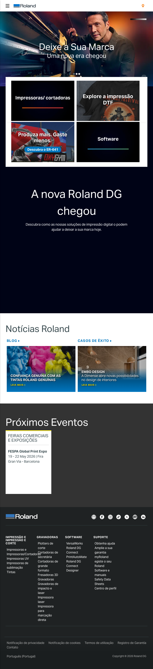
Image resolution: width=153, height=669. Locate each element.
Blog (12, 341)
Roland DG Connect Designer (73, 565)
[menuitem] (143, 5)
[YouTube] (135, 516)
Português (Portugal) (21, 656)
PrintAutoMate (76, 557)
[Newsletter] (94, 516)
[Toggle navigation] (7, 6)
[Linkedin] (143, 516)
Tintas (11, 572)
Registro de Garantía (132, 643)
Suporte (100, 537)
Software (73, 537)
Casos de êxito (93, 341)
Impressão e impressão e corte (16, 540)
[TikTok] (118, 516)
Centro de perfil (105, 588)
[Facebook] (102, 516)
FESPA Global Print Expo (27, 451)
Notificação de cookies (65, 643)
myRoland (101, 557)
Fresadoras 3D (48, 575)
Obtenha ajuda (105, 543)
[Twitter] (127, 516)
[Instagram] (110, 516)
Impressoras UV (18, 559)
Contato (12, 647)
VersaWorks (74, 543)
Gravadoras (47, 537)
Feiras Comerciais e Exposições (28, 438)
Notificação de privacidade (25, 643)
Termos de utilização (99, 643)
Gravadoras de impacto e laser (48, 588)
